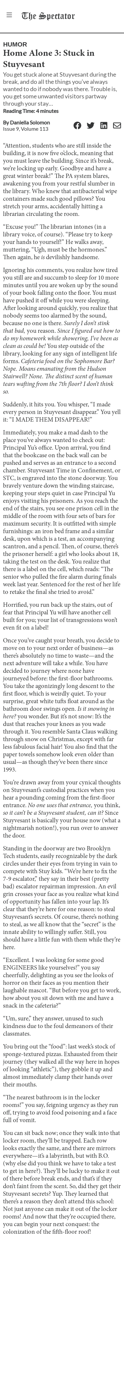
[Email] (117, 125)
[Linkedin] (104, 125)
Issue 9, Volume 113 (25, 128)
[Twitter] (91, 125)
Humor (15, 44)
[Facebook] (77, 125)
